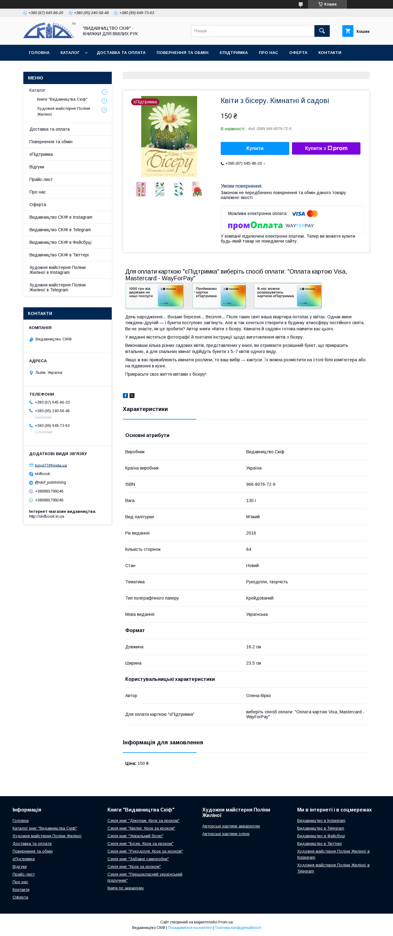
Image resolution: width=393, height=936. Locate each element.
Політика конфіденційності (238, 928)
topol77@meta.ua (51, 465)
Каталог (70, 52)
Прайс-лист (41, 179)
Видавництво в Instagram (321, 820)
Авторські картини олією (226, 833)
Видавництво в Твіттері (319, 843)
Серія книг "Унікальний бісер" (135, 836)
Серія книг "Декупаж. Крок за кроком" (143, 820)
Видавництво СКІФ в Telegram (60, 229)
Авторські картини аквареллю (231, 826)
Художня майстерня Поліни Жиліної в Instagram (57, 270)
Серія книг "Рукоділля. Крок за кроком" (145, 851)
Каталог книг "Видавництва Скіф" (45, 828)
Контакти (329, 52)
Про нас (268, 52)
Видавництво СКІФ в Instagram (60, 217)
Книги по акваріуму (125, 888)
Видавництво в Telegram (320, 828)
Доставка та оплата (121, 52)
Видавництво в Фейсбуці (321, 836)
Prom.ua (225, 922)
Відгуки (36, 166)
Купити (255, 148)
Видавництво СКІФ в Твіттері (59, 254)
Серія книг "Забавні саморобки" (138, 859)
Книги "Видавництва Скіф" (62, 99)
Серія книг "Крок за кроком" (134, 866)
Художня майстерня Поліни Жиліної (63, 111)
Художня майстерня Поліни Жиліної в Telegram (57, 287)
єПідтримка (234, 52)
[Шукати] (322, 31)
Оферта (298, 52)
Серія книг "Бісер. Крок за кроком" (140, 843)
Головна (39, 52)
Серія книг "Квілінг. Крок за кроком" (141, 828)
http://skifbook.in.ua (46, 516)
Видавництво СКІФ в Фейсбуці (60, 242)
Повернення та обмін (182, 52)
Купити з (326, 148)
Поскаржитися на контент (190, 928)
